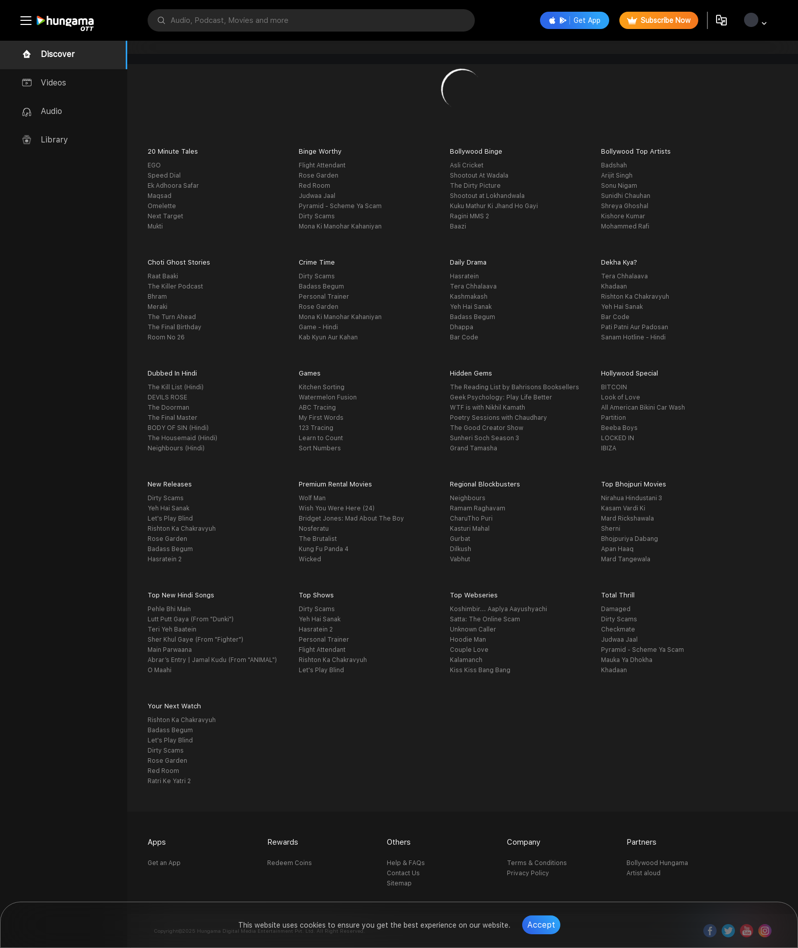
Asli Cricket (466, 165)
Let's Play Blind (170, 518)
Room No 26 (166, 337)
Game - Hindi (318, 327)
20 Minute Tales (173, 151)
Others (399, 842)
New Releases (170, 484)
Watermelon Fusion (328, 397)
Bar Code (464, 337)
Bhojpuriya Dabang (629, 538)
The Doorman (168, 407)
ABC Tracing (317, 407)
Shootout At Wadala (479, 175)
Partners (641, 842)
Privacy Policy (528, 873)
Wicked (310, 559)
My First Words (321, 417)
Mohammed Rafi (625, 226)
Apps (157, 842)
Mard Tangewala (625, 559)
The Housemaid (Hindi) (182, 438)
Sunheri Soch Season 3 (484, 438)
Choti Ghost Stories (179, 262)
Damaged (616, 609)
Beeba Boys (619, 428)
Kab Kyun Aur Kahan (328, 337)
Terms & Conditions (537, 863)
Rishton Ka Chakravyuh (635, 296)
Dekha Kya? (619, 262)
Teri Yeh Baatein (172, 629)
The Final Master (172, 417)
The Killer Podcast (175, 286)
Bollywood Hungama (657, 863)
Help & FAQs (406, 863)
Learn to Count (321, 438)
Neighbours (468, 498)
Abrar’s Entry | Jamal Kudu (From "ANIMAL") (212, 660)
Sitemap (399, 883)
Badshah (614, 165)
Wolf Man (312, 498)
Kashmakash (469, 296)
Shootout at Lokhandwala (487, 195)
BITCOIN (614, 387)
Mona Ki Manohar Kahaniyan (340, 226)
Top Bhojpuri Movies (633, 484)
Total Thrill (618, 595)
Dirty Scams (317, 216)
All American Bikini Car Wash (643, 407)
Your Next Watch (174, 706)
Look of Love (620, 397)
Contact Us (403, 873)
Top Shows (316, 595)
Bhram (157, 296)
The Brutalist (318, 538)
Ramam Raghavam (477, 508)
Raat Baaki (163, 276)
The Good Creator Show (486, 428)
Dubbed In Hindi (172, 373)
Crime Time (317, 262)
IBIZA (608, 448)
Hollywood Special (629, 373)
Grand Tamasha (473, 448)
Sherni (610, 528)
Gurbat (460, 538)
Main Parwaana (170, 649)
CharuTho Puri (471, 518)
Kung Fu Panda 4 (324, 549)
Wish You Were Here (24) (337, 508)
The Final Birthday (175, 327)
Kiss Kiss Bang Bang (480, 670)
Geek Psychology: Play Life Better (501, 397)
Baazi (458, 226)
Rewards (282, 842)
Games (310, 373)
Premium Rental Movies (335, 484)
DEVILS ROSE (167, 397)
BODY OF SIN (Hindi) (178, 428)
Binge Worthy (320, 151)
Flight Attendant (322, 165)
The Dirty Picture (475, 185)
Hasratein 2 (165, 559)
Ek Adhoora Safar (173, 185)
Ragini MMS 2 (469, 216)
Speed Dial (164, 175)
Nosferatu (314, 528)
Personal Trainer (324, 296)
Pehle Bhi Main (169, 609)
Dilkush (460, 549)
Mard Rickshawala (627, 518)
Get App (575, 20)
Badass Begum (321, 286)
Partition (613, 417)
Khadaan (614, 286)
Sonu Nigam (619, 185)
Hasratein (464, 276)
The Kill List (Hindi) (176, 387)
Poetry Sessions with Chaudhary (498, 417)
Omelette (162, 206)
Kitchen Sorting (322, 387)
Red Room (314, 185)
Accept (541, 925)
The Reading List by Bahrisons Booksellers (514, 387)
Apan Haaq (617, 549)
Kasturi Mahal (470, 528)
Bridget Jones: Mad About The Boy (351, 518)
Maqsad (160, 195)
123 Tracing (316, 428)
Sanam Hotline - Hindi (633, 337)
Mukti (155, 226)
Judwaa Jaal (317, 195)
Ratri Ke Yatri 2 (169, 781)
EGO (154, 165)
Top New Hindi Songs (181, 595)
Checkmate (618, 629)
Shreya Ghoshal (624, 206)
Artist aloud (643, 873)
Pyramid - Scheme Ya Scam (340, 206)
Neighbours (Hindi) (176, 448)
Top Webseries (474, 595)
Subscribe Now (659, 20)
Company (523, 842)
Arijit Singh (617, 175)
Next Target (165, 216)
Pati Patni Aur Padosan (634, 327)
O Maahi (160, 670)
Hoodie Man (468, 639)
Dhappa (461, 327)
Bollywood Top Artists (636, 151)
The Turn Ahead (172, 317)
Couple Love (469, 649)
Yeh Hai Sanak (471, 306)
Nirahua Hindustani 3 (631, 498)
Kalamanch (466, 660)
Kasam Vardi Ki (623, 508)
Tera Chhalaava (473, 286)
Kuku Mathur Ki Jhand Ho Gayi (494, 206)
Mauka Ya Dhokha (626, 660)
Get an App (164, 863)
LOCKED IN (617, 438)
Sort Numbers (320, 448)
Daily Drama (468, 262)
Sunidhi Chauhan (625, 195)
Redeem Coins (289, 863)
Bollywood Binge (476, 151)
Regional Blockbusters (485, 484)
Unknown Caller (473, 629)
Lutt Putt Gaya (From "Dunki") (191, 619)
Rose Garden (318, 175)
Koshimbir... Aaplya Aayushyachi (498, 609)
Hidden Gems (471, 373)
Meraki (157, 306)
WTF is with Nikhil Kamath (487, 407)
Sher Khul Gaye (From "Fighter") (195, 639)
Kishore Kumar (623, 216)
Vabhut (460, 559)
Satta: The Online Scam (485, 619)
